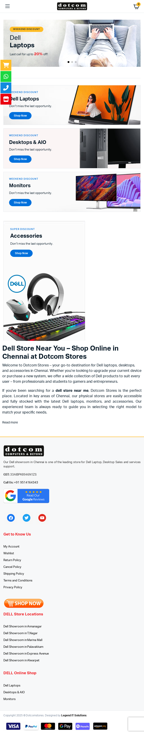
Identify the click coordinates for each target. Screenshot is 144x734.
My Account (11, 546)
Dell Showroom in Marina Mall (22, 640)
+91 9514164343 (26, 482)
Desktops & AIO (14, 692)
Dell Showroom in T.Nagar (20, 633)
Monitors (9, 699)
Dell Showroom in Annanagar (22, 626)
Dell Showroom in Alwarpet (21, 660)
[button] (68, 62)
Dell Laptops (11, 685)
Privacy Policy (12, 587)
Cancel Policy (12, 567)
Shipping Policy (13, 573)
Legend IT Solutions (73, 715)
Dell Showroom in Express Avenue (26, 653)
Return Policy (12, 560)
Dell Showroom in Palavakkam (23, 647)
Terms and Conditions (17, 580)
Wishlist (8, 553)
